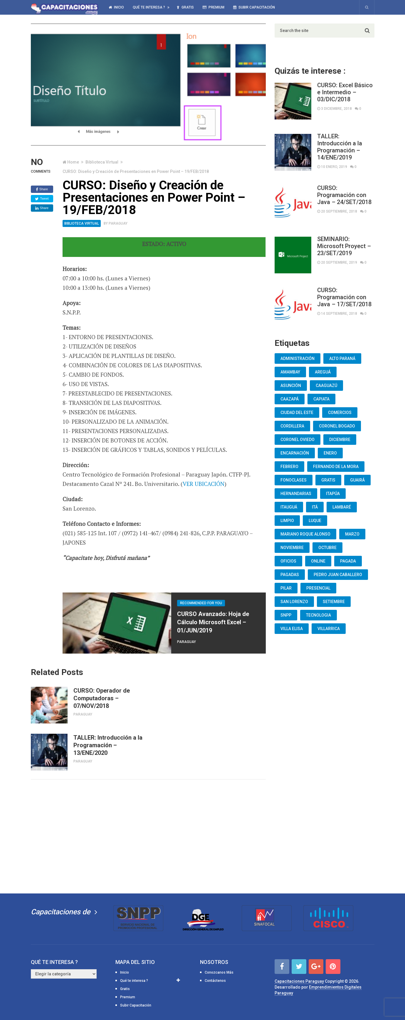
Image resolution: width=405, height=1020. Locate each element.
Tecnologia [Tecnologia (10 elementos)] (318, 615)
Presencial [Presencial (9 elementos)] (318, 588)
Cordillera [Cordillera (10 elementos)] (292, 426)
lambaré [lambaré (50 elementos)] (341, 507)
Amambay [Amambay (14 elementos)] (290, 372)
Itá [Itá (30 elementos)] (315, 507)
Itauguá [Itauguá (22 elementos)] (288, 507)
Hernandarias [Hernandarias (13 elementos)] (295, 493)
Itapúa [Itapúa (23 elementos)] (333, 493)
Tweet (41, 199)
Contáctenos (215, 981)
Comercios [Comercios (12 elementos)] (340, 412)
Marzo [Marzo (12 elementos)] (352, 534)
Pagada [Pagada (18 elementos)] (348, 561)
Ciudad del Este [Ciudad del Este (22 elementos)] (296, 412)
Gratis (185, 7)
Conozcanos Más (219, 972)
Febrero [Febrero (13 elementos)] (289, 466)
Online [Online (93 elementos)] (318, 561)
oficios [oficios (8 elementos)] (288, 561)
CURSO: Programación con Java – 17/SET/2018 (344, 297)
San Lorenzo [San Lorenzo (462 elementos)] (294, 601)
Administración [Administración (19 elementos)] (297, 358)
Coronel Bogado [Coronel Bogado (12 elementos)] (337, 426)
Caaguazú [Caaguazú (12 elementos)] (326, 385)
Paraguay (118, 223)
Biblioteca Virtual (101, 162)
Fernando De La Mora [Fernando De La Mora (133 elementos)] (336, 466)
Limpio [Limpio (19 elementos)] (287, 520)
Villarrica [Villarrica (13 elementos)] (328, 628)
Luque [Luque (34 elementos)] (315, 520)
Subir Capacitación (254, 7)
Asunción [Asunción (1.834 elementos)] (290, 385)
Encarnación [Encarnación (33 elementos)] (294, 453)
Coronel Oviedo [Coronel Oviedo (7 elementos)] (297, 439)
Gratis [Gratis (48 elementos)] (328, 480)
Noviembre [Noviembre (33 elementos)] (292, 547)
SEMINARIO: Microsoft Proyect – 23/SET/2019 (344, 246)
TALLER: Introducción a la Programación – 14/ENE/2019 (339, 147)
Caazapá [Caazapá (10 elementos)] (289, 399)
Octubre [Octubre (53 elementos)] (327, 547)
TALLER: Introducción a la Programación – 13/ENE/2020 (107, 745)
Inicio (116, 7)
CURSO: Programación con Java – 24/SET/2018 (344, 195)
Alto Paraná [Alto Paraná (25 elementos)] (342, 358)
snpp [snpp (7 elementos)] (285, 615)
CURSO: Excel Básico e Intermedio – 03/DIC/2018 (345, 92)
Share (42, 189)
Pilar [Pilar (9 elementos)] (286, 588)
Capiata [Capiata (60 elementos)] (321, 399)
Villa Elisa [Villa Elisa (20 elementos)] (291, 628)
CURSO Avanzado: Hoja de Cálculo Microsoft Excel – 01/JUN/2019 (213, 622)
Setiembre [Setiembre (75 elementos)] (334, 601)
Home (73, 162)
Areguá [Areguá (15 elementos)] (323, 372)
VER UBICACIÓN (203, 483)
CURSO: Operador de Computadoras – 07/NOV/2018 (101, 698)
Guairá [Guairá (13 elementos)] (357, 480)
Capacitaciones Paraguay (299, 981)
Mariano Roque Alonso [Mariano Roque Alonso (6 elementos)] (305, 534)
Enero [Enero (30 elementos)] (330, 453)
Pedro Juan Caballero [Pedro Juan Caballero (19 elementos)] (338, 574)
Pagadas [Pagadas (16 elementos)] (289, 574)
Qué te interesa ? (149, 7)
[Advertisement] (148, 835)
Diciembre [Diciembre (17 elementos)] (339, 439)
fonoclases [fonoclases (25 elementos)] (293, 480)
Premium (213, 7)
